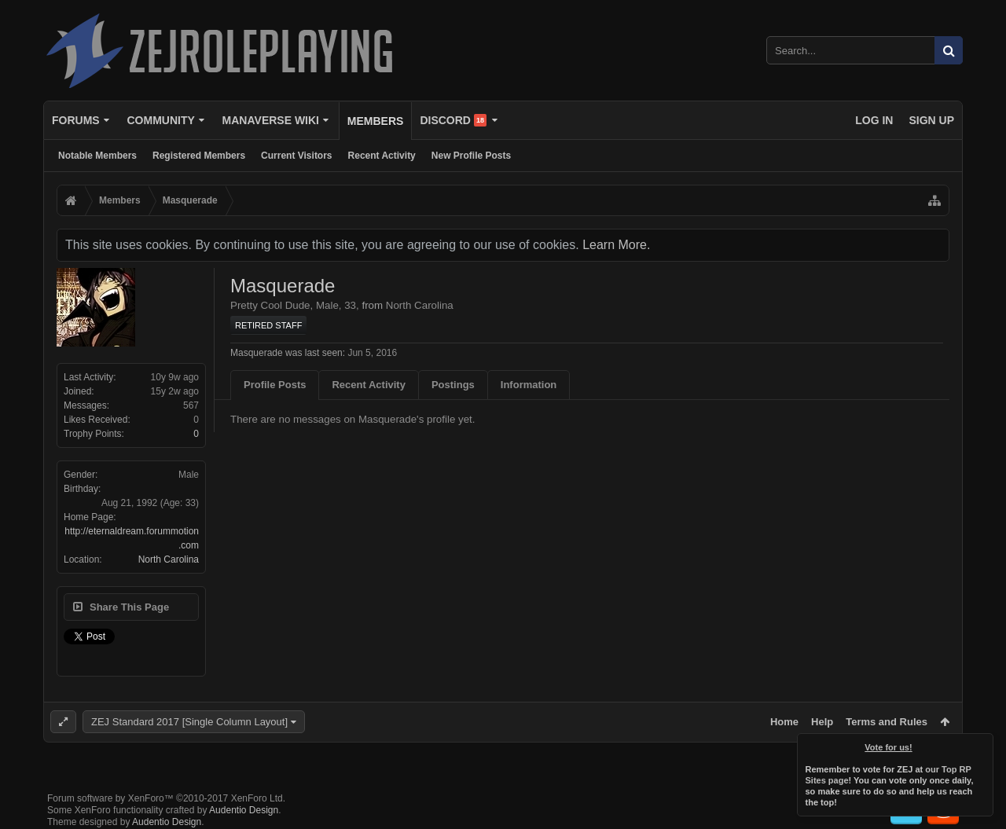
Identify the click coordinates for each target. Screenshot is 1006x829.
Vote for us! (888, 747)
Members (375, 121)
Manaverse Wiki (270, 120)
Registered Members (198, 155)
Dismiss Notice (982, 744)
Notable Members (97, 155)
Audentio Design (243, 810)
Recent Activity (382, 155)
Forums (76, 120)
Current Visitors (296, 155)
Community (160, 120)
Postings (453, 385)
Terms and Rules (886, 722)
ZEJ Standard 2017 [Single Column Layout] (189, 722)
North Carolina (168, 559)
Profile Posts (275, 385)
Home (784, 722)
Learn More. (616, 244)
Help (822, 722)
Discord (453, 120)
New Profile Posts (471, 155)
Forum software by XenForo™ (166, 798)
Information (529, 385)
